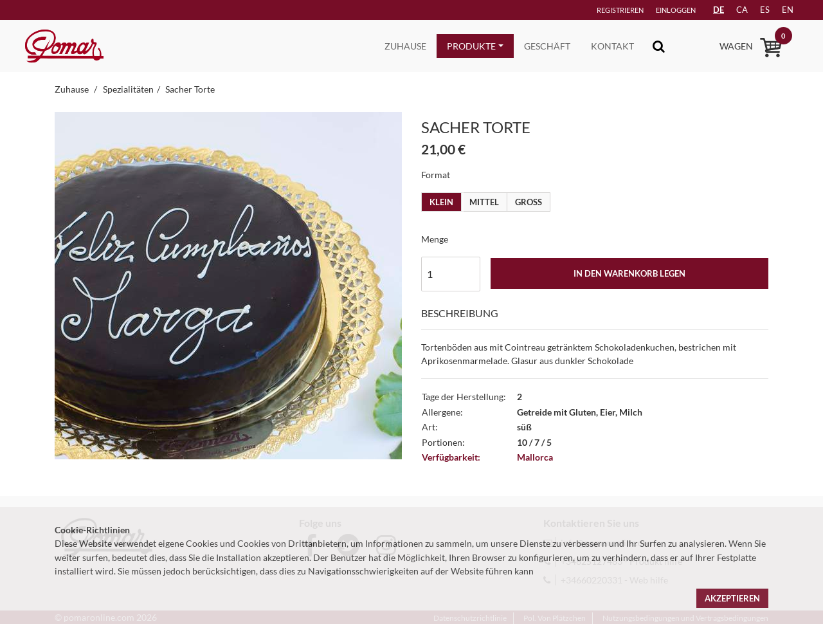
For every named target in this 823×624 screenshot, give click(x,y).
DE (718, 10)
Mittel (484, 202)
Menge (434, 239)
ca (742, 10)
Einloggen (676, 10)
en (787, 10)
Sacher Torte (190, 89)
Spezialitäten (128, 89)
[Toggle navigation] (658, 46)
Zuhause (405, 46)
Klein (441, 202)
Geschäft (547, 46)
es (765, 10)
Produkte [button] (471, 46)
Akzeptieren (732, 598)
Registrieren (620, 10)
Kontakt (612, 46)
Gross (528, 202)
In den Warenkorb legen (629, 273)
